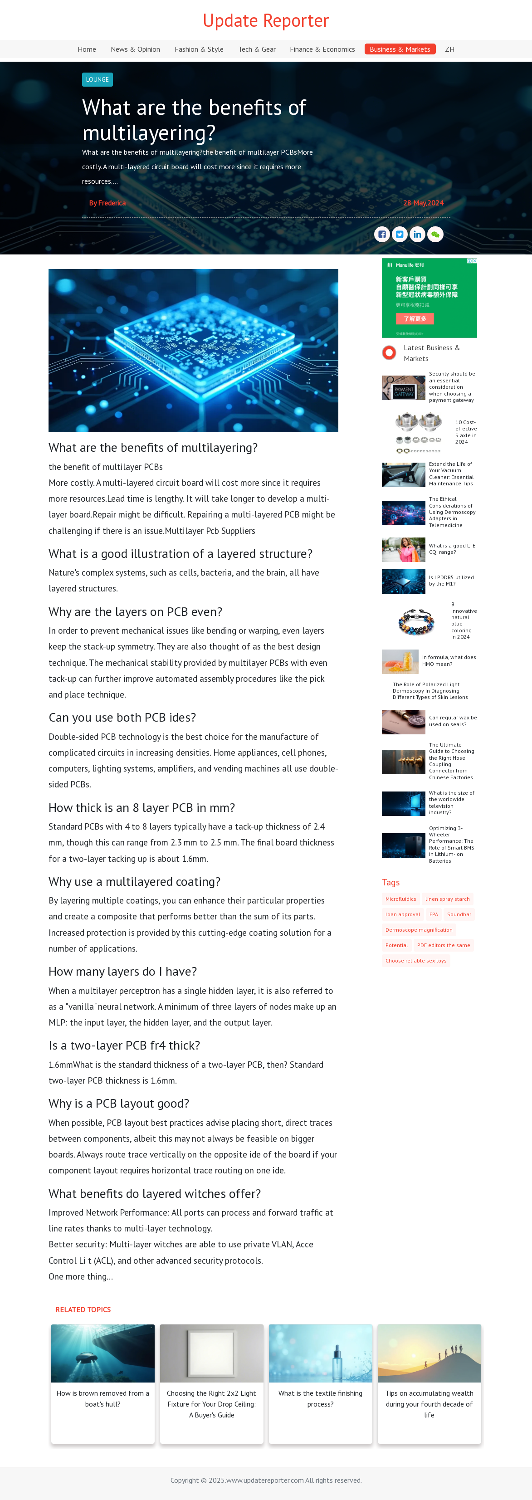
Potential (397, 945)
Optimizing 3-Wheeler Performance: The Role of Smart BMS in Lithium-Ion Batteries (451, 844)
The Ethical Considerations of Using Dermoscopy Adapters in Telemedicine (452, 511)
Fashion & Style (199, 49)
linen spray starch (447, 898)
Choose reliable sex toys (416, 960)
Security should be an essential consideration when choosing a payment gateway (452, 386)
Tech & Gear (257, 49)
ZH (449, 49)
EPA (434, 914)
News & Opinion (135, 49)
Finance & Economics (322, 49)
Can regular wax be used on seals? (453, 720)
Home (87, 49)
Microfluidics (401, 898)
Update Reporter (266, 20)
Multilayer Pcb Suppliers (210, 530)
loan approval (403, 914)
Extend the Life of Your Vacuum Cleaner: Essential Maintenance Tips (451, 473)
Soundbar (459, 914)
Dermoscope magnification (419, 929)
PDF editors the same (443, 945)
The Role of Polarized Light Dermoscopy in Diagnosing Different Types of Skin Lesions (430, 691)
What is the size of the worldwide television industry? (451, 802)
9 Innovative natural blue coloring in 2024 (464, 620)
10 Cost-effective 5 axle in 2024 (466, 432)
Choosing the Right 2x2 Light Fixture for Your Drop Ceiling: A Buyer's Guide (211, 1403)
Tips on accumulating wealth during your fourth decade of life (429, 1403)
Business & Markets (400, 49)
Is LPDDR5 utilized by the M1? (451, 580)
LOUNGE (97, 79)
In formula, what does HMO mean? (449, 660)
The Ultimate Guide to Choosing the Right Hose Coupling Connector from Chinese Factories (451, 761)
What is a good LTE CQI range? (452, 548)
